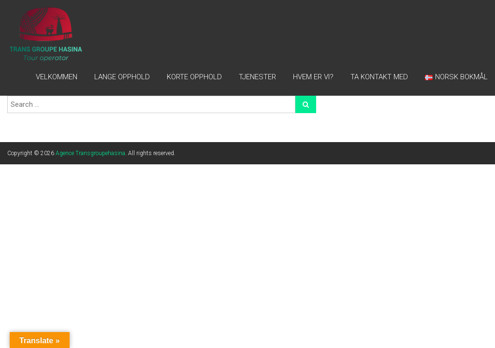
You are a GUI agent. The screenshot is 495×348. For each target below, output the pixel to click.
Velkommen (56, 76)
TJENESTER (257, 76)
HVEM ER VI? (313, 76)
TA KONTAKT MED (379, 76)
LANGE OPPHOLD (122, 76)
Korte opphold (194, 76)
